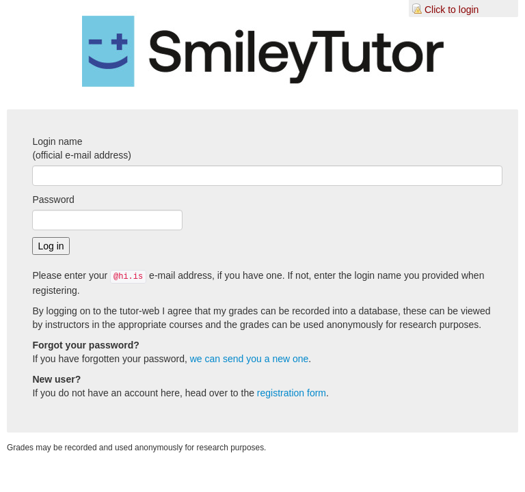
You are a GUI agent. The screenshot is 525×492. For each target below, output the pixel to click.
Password (53, 199)
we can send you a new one (249, 358)
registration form (291, 392)
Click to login (452, 9)
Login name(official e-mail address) (81, 148)
